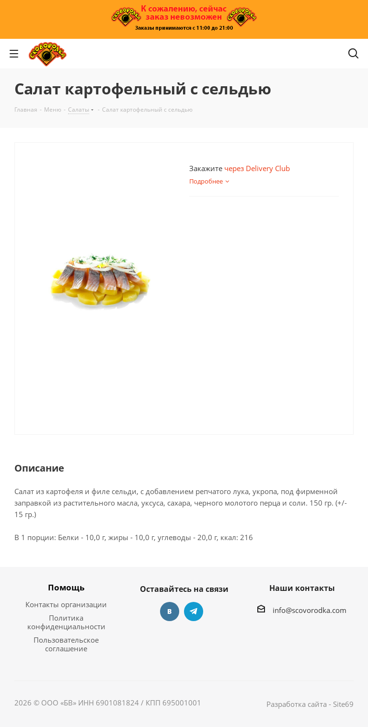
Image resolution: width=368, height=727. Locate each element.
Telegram (193, 611)
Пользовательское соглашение (66, 644)
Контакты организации (66, 604)
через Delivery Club (257, 168)
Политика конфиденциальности (66, 622)
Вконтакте (169, 611)
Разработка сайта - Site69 (310, 704)
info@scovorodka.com (309, 610)
